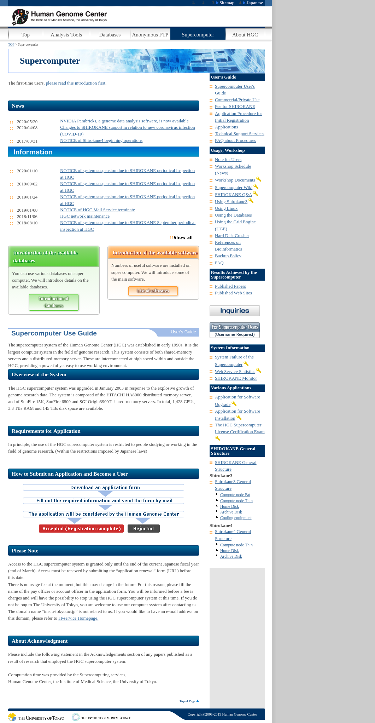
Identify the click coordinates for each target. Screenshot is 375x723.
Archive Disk (231, 512)
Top (26, 35)
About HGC (245, 35)
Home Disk (229, 506)
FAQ (219, 262)
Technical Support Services (239, 133)
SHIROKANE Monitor (236, 378)
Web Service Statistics (235, 371)
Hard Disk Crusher (232, 235)
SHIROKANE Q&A (233, 194)
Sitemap (225, 2)
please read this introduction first (75, 83)
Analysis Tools (66, 35)
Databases (110, 35)
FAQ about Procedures (235, 140)
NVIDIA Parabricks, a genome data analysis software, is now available (124, 121)
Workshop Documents (235, 180)
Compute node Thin (236, 501)
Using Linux (226, 208)
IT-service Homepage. (78, 618)
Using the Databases (233, 215)
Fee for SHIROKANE (235, 106)
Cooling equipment (236, 518)
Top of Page (189, 701)
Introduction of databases (53, 302)
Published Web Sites (233, 293)
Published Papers (230, 286)
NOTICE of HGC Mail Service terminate (97, 209)
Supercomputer (198, 35)
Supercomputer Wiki (233, 187)
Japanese (253, 2)
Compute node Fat (235, 495)
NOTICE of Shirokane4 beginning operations (101, 140)
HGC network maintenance (85, 216)
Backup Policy (228, 255)
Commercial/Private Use (237, 99)
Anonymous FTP (150, 35)
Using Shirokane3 (231, 201)
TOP (11, 44)
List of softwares (153, 290)
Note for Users (228, 159)
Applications (226, 127)
